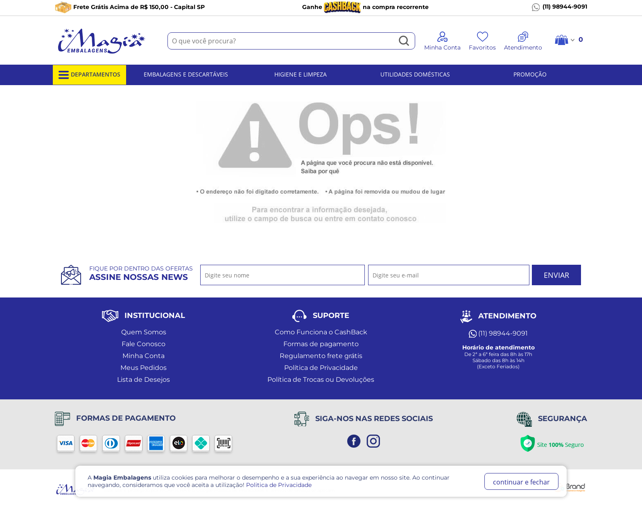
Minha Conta (143, 356)
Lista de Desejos (143, 379)
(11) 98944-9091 (559, 6)
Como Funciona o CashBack (321, 332)
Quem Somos (143, 332)
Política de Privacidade (321, 368)
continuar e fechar (521, 482)
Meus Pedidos (143, 368)
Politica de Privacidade (279, 485)
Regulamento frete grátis (321, 356)
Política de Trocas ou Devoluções (320, 379)
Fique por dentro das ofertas (141, 273)
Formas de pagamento (321, 344)
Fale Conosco (143, 344)
